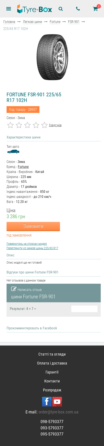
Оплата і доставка (52, 363)
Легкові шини (32, 22)
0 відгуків (55, 125)
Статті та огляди (52, 354)
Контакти (52, 381)
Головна (9, 22)
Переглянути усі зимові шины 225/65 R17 (32, 248)
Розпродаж (52, 390)
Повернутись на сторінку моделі (27, 243)
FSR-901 (74, 22)
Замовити (33, 226)
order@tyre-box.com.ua (58, 412)
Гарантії (52, 372)
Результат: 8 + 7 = (23, 309)
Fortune (55, 22)
